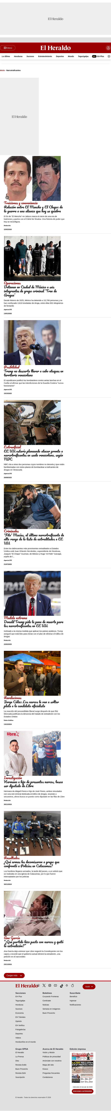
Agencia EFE (8, 310)
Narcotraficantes (13, 71)
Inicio (2, 71)
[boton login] (108, 48)
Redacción (7, 226)
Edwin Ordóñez (8, 720)
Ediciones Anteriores (82, 1091)
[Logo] (55, 47)
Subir (89, 987)
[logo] (21, 986)
